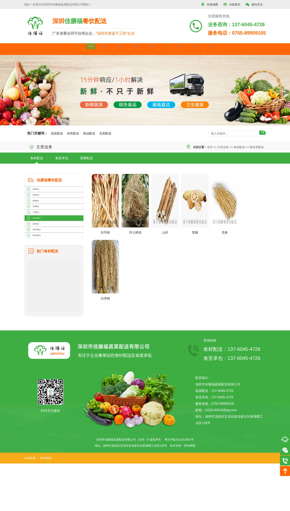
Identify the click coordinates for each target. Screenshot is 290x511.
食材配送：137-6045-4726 (231, 396)
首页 (32, 49)
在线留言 (231, 4)
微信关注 (254, 4)
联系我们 (254, 49)
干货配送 (38, 236)
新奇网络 (189, 493)
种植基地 (154, 49)
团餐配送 (86, 158)
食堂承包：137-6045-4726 (231, 405)
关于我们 (229, 49)
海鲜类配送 (40, 269)
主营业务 (104, 49)
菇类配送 (38, 258)
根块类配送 (257, 147)
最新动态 (204, 49)
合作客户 (179, 49)
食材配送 (54, 49)
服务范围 (129, 49)
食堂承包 (79, 49)
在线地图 (209, 4)
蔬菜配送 (57, 133)
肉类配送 (73, 133)
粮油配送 (89, 133)
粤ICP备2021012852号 (179, 487)
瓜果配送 (105, 133)
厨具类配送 (40, 280)
